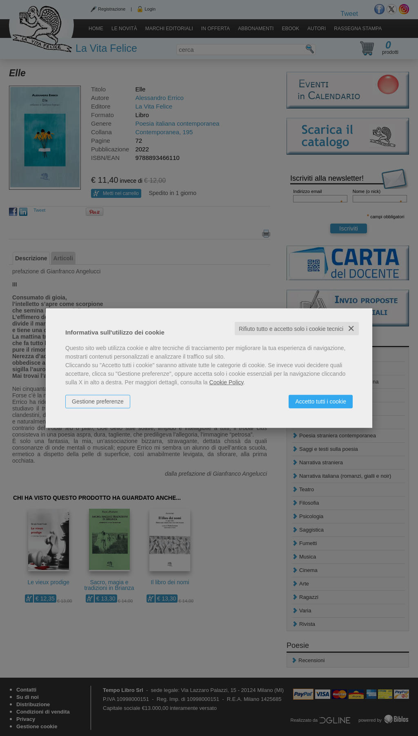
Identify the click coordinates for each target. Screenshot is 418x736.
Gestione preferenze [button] (98, 401)
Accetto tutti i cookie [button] (320, 401)
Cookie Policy (226, 382)
